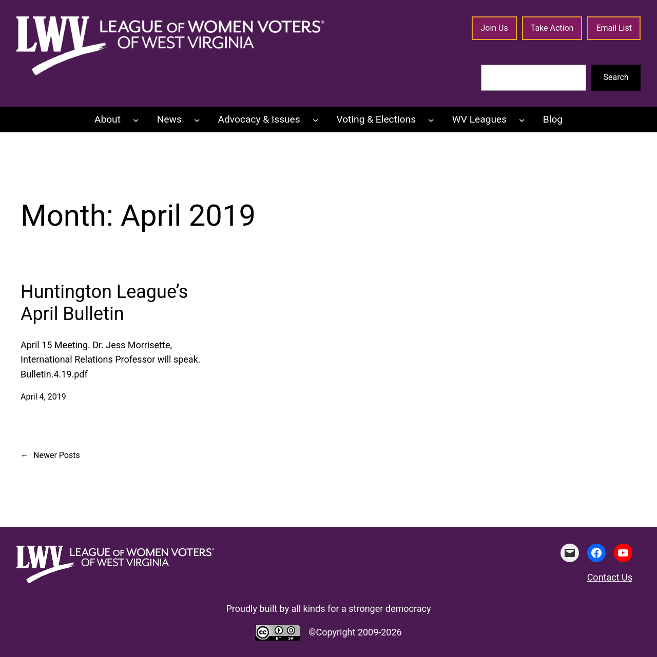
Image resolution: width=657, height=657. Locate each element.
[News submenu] (197, 120)
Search (616, 77)
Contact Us (609, 577)
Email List (614, 28)
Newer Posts (50, 455)
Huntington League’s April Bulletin (104, 303)
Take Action (552, 28)
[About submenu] (136, 120)
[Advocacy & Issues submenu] (316, 120)
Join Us (494, 28)
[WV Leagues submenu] (522, 120)
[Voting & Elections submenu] (431, 120)
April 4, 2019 (43, 397)
